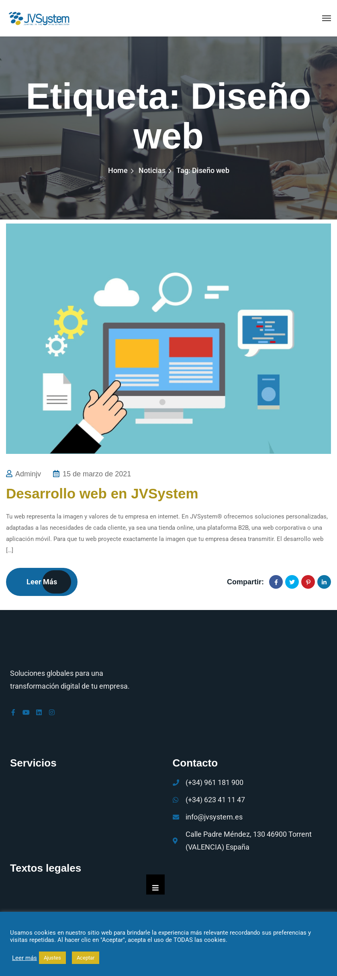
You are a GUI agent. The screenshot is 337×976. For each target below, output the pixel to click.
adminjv (28, 474)
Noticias (152, 170)
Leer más (42, 581)
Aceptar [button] (85, 958)
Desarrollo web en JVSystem (102, 493)
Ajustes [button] (52, 958)
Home (118, 170)
